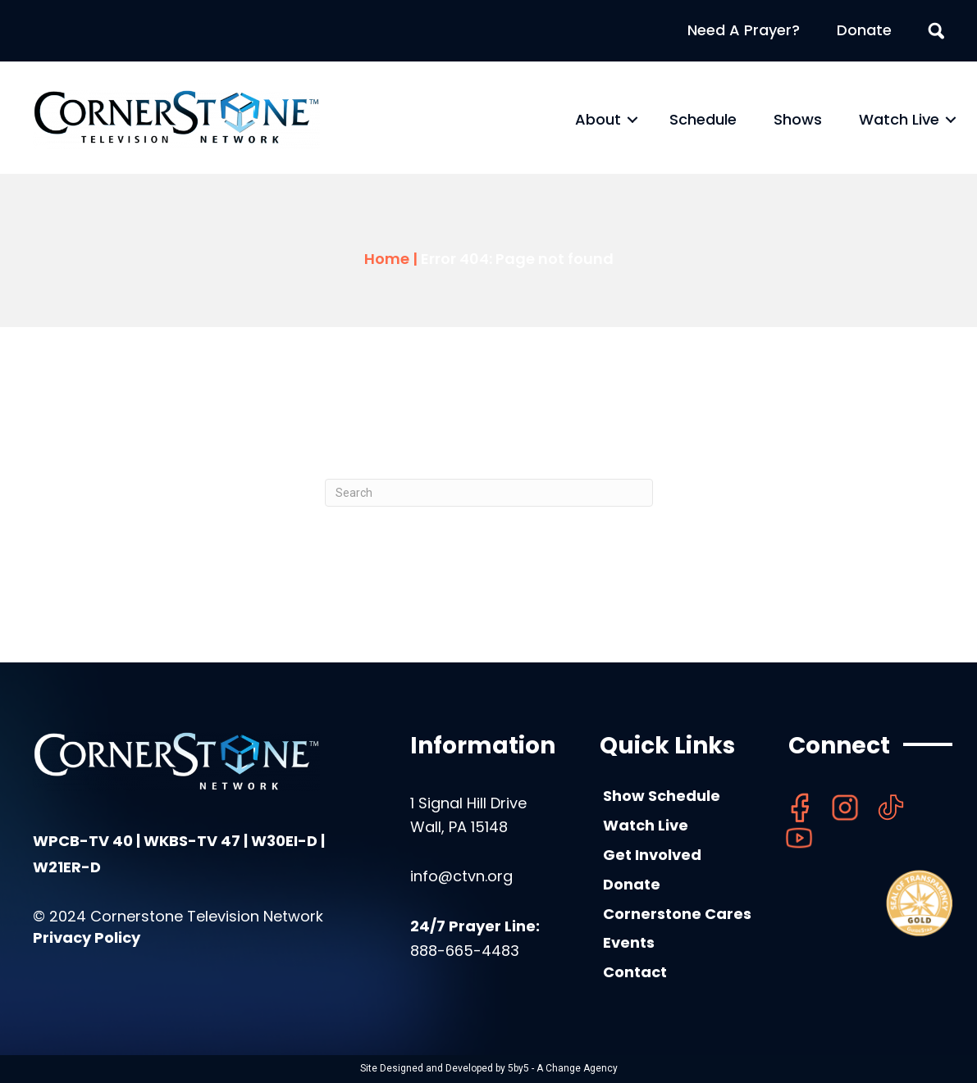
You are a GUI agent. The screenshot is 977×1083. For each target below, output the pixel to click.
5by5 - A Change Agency (563, 1068)
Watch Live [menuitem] (899, 119)
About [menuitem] (598, 119)
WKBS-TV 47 (192, 840)
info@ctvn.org (461, 876)
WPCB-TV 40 (83, 840)
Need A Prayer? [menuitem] (743, 30)
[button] (632, 120)
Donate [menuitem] (864, 30)
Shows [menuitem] (798, 119)
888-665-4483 (464, 950)
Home (386, 258)
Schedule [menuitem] (703, 119)
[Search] (489, 493)
